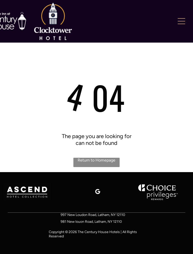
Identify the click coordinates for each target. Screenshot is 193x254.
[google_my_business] (97, 192)
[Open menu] (181, 21)
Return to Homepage (96, 160)
